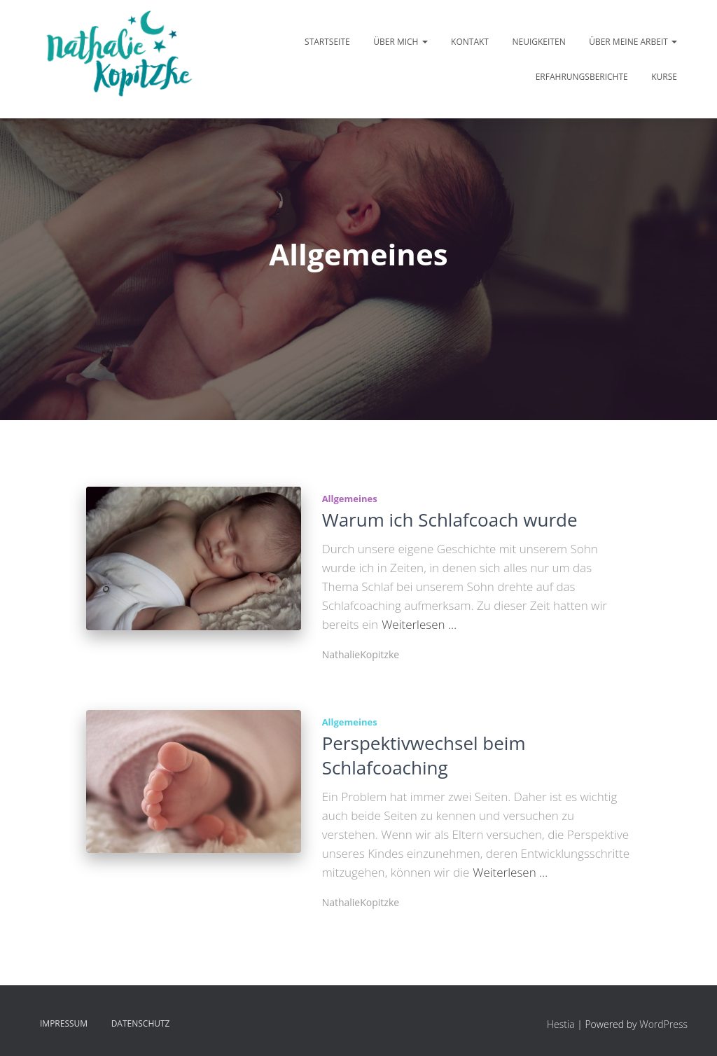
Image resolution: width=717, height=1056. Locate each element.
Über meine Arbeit (633, 42)
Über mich (400, 42)
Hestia (561, 1024)
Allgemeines (349, 498)
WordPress (663, 1024)
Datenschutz (140, 1023)
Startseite (327, 42)
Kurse (664, 77)
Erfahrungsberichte (582, 77)
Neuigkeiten (538, 42)
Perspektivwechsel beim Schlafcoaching (424, 755)
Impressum (64, 1023)
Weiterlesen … (419, 624)
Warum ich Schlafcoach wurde (450, 519)
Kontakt (470, 42)
